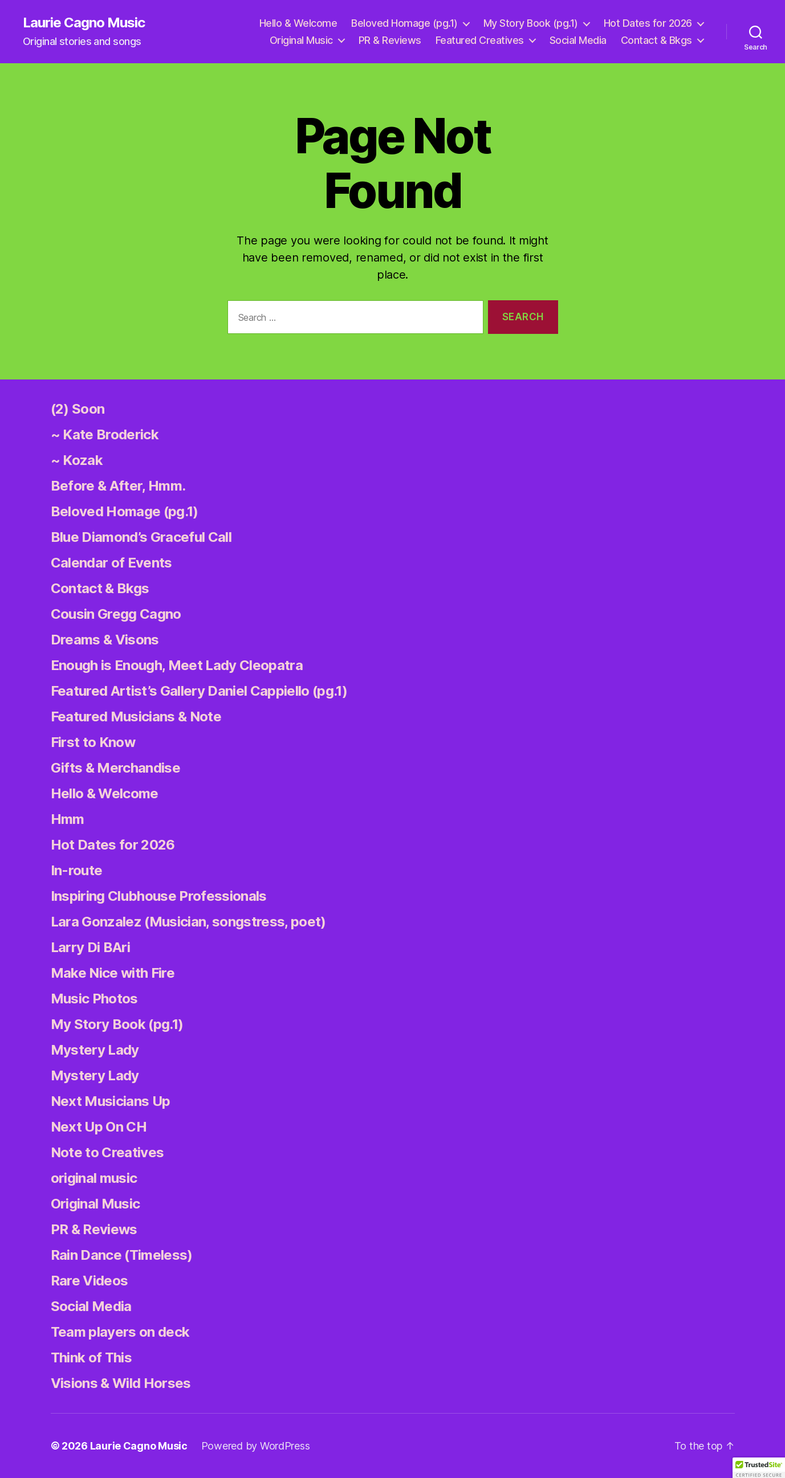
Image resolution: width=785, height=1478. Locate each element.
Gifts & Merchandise (115, 768)
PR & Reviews (390, 40)
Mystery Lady (95, 1050)
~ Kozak (77, 460)
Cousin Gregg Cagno (116, 614)
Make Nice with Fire (112, 973)
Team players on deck (120, 1332)
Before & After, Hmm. (118, 485)
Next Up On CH (99, 1126)
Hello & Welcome (298, 23)
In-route (77, 870)
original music (94, 1178)
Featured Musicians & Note (136, 716)
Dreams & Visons (105, 639)
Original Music (301, 40)
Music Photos (94, 998)
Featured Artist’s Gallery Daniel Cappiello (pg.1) (199, 691)
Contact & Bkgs (656, 40)
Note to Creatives (107, 1152)
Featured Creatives (480, 40)
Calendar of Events (111, 562)
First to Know (93, 742)
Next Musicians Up (110, 1101)
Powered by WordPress (255, 1446)
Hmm (67, 819)
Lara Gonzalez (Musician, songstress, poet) (188, 921)
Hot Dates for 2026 (648, 23)
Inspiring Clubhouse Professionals (159, 896)
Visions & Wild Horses (121, 1383)
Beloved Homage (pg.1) (404, 23)
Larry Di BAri (90, 947)
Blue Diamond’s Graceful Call (141, 537)
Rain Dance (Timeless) (122, 1255)
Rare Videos (89, 1280)
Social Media (578, 40)
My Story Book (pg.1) (530, 23)
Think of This (91, 1357)
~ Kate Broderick (104, 434)
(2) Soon (78, 409)
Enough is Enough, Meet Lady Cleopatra (177, 665)
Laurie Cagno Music (84, 23)
